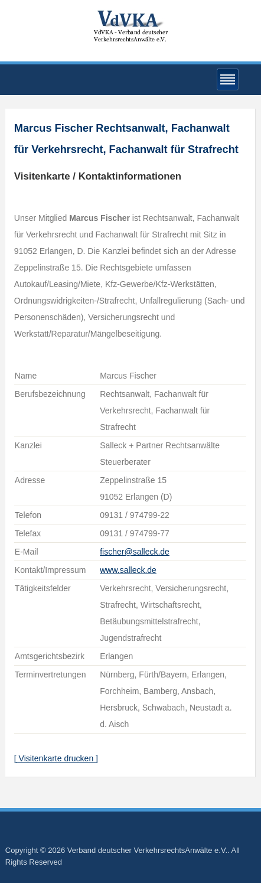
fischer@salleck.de (134, 551)
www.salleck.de (128, 570)
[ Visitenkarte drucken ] (56, 758)
